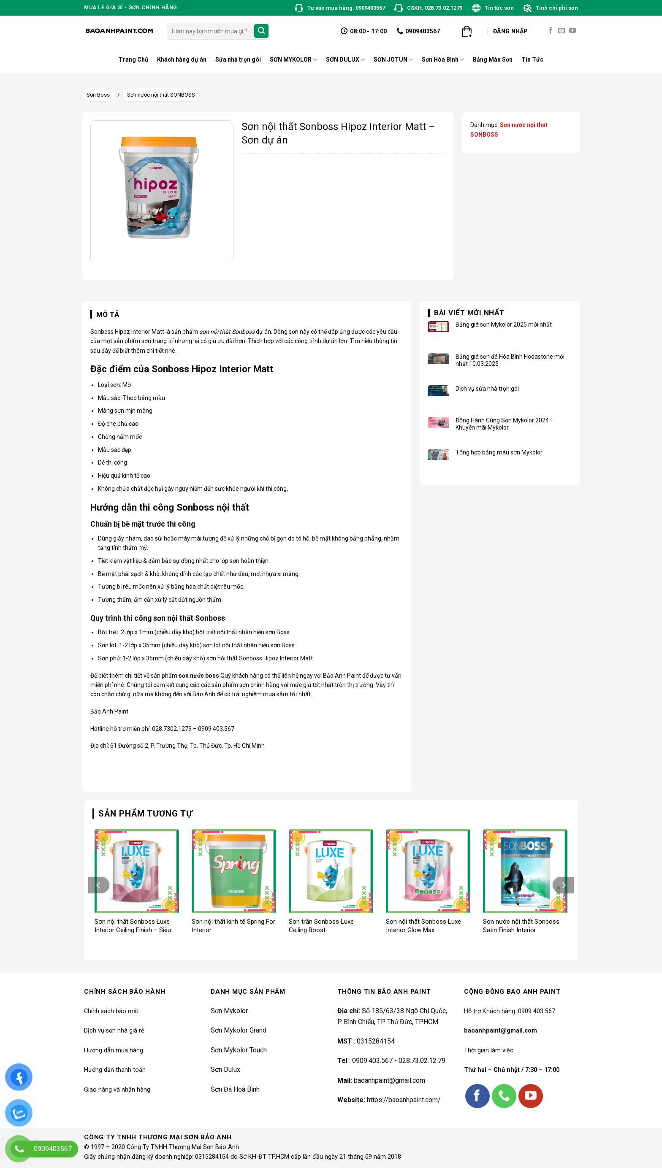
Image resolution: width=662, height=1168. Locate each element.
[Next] (563, 885)
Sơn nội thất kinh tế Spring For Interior (233, 926)
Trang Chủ (133, 59)
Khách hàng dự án (181, 59)
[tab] (104, 314)
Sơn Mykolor (229, 1011)
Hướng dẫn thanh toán (115, 1069)
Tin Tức (532, 59)
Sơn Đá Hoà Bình (235, 1089)
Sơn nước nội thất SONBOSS (161, 95)
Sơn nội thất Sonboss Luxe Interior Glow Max (423, 926)
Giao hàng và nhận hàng (117, 1089)
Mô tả (107, 314)
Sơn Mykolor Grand (238, 1030)
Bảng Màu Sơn (493, 59)
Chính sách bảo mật (111, 1011)
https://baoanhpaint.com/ (404, 1100)
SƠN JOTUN (393, 60)
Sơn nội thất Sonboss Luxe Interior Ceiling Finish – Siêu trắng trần (133, 926)
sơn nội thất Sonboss (227, 331)
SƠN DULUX (345, 60)
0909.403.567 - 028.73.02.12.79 (398, 1061)
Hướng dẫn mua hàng (113, 1050)
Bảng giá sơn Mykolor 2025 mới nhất (504, 324)
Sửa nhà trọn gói (238, 59)
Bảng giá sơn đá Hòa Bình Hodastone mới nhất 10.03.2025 (510, 360)
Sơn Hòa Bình (443, 60)
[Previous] (98, 885)
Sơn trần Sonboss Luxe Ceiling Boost (321, 926)
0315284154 (375, 1041)
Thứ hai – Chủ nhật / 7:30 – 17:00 (511, 1069)
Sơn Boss (98, 95)
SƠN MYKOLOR (293, 60)
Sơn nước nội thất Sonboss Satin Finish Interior (521, 926)
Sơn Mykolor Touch (239, 1050)
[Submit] (261, 31)
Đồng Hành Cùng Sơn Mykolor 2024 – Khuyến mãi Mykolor (505, 424)
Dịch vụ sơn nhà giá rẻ (114, 1030)
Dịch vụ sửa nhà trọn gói (487, 388)
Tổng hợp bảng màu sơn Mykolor (499, 452)
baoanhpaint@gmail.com (389, 1080)
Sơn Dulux (225, 1069)
